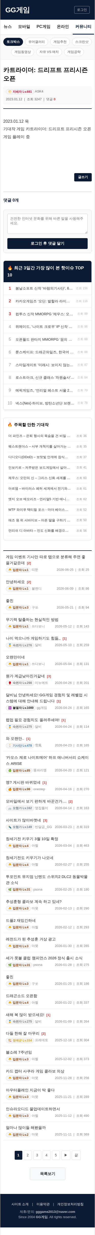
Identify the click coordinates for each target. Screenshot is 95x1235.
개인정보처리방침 (70, 1204)
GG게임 (17, 10)
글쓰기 (83, 177)
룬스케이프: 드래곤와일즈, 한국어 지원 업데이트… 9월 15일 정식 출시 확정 (44, 352)
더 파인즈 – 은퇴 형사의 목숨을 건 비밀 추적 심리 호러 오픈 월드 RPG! (39, 436)
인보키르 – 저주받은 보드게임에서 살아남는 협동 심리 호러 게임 (39, 467)
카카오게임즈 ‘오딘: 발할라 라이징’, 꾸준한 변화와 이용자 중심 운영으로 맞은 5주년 (44, 301)
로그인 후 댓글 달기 (47, 243)
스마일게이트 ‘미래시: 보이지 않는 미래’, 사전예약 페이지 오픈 (44, 365)
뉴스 (8, 26)
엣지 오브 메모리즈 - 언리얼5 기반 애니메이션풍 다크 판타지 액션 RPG (39, 499)
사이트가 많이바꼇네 (26, 820)
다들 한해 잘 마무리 (26, 1033)
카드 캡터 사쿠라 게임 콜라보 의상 (35, 1071)
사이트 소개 (20, 1204)
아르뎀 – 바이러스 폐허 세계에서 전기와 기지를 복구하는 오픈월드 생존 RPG (39, 488)
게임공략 (74, 52)
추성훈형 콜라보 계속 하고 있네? (34, 901)
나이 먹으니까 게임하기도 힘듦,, (36, 638)
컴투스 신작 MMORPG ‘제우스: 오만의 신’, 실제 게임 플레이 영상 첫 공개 (44, 314)
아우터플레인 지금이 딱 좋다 (30, 1090)
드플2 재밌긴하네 (21, 920)
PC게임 (43, 26)
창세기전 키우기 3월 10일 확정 (32, 839)
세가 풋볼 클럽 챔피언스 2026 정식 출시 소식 (44, 958)
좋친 (9, 600)
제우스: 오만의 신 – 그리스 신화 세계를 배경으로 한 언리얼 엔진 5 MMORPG (39, 478)
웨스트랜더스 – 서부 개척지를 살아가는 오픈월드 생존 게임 (39, 446)
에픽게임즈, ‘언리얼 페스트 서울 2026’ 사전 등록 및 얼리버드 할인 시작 (44, 390)
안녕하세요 (18, 582)
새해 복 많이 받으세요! (28, 1014)
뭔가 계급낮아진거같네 (28, 676)
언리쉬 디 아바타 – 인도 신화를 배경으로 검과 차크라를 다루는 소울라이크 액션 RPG (39, 530)
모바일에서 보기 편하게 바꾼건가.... (39, 801)
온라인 (63, 26)
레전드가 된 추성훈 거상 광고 (31, 939)
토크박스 (13, 42)
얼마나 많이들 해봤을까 (26, 1127)
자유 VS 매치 (49, 52)
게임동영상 (22, 52)
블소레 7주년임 (19, 1052)
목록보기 (47, 1173)
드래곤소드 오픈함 (21, 996)
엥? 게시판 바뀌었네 (26, 782)
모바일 (24, 26)
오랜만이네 (15, 657)
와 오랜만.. (18, 738)
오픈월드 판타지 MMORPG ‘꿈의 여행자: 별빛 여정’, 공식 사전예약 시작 (44, 339)
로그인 (82, 10)
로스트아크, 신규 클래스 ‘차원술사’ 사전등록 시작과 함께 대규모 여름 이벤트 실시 (44, 377)
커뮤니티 (83, 26)
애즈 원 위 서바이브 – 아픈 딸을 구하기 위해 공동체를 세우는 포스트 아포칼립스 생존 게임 (39, 520)
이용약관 (43, 1204)
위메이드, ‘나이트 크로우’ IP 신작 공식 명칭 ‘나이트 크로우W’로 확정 (44, 327)
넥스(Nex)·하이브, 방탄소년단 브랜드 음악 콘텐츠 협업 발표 (44, 403)
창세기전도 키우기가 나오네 (29, 858)
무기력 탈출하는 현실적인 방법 (32, 619)
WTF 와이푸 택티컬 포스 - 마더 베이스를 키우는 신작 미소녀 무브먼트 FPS (39, 510)
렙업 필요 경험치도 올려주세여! (36, 720)
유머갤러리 (36, 42)
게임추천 (60, 42)
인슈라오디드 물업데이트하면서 (33, 1109)
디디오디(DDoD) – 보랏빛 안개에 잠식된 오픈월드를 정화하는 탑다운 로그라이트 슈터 (39, 457)
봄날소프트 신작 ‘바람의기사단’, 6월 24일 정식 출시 (44, 288)
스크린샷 (81, 42)
